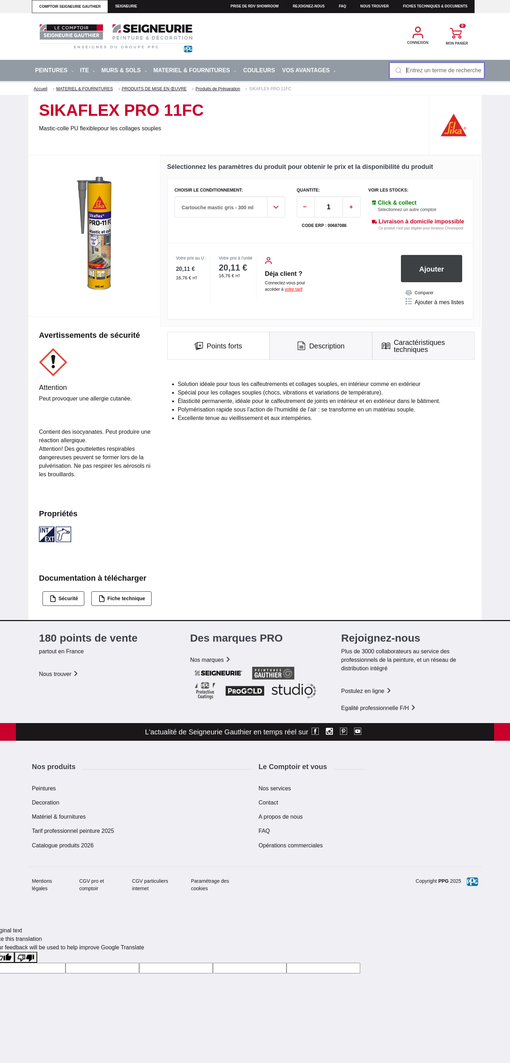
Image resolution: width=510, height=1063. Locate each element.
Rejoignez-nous (309, 6)
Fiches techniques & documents (435, 6)
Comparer (420, 293)
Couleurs (259, 70)
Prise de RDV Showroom (255, 6)
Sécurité (64, 598)
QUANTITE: (308, 190)
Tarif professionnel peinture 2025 (73, 831)
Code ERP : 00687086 (324, 225)
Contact (268, 803)
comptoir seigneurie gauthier (70, 6)
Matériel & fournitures (59, 817)
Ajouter (431, 269)
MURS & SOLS (124, 70)
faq (342, 6)
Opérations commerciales (291, 845)
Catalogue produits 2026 (63, 845)
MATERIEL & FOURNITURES (194, 70)
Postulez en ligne (366, 691)
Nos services (275, 788)
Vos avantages (309, 70)
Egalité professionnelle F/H (378, 708)
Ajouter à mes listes (435, 301)
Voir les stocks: (388, 190)
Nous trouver (374, 6)
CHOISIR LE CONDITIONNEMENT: (209, 190)
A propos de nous (281, 817)
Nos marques (210, 660)
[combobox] (436, 70)
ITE (87, 70)
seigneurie (126, 6)
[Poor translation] (26, 957)
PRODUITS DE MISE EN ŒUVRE (154, 88)
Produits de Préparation (218, 88)
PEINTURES (54, 70)
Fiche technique (121, 598)
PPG (443, 881)
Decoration (45, 803)
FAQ (264, 831)
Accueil (40, 88)
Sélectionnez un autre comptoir (407, 209)
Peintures (44, 788)
